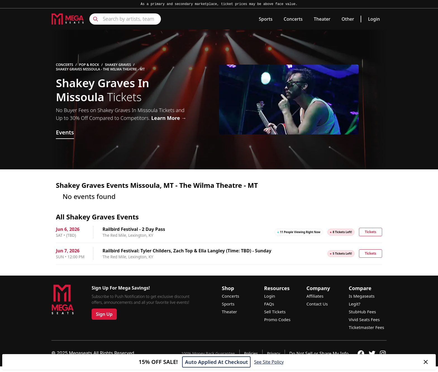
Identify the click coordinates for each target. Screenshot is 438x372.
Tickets (370, 231)
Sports (265, 19)
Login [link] (374, 19)
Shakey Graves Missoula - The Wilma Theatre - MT (100, 69)
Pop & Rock (89, 65)
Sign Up (104, 314)
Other (348, 19)
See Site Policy (269, 362)
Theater (322, 19)
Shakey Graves (118, 65)
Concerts (293, 19)
